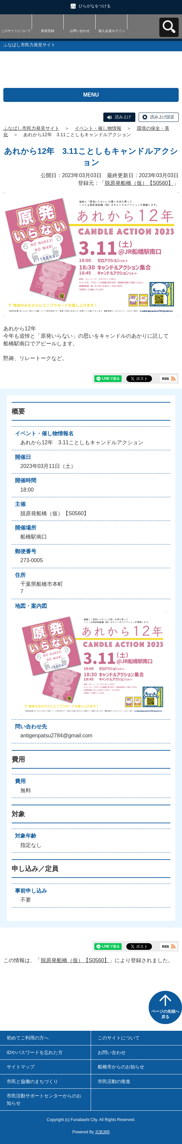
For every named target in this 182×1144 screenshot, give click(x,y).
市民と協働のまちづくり (32, 1081)
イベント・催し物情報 (98, 128)
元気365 (102, 1132)
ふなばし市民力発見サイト (31, 128)
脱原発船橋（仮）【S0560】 (139, 183)
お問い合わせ (80, 31)
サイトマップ (21, 1066)
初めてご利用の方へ (28, 1037)
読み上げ (123, 117)
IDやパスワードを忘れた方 (35, 1052)
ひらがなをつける (95, 6)
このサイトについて (16, 31)
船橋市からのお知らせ (121, 1066)
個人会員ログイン (111, 31)
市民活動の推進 (114, 1081)
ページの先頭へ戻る (165, 1014)
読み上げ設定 (162, 117)
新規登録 (47, 31)
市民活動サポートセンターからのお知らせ (44, 1099)
